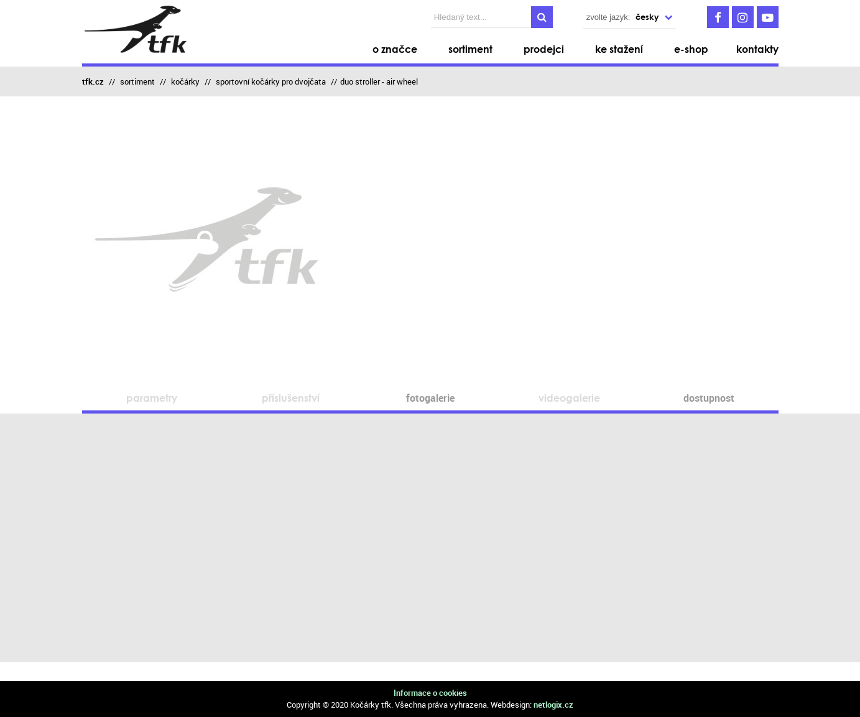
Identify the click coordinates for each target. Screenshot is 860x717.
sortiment (137, 81)
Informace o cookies (430, 692)
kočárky (185, 81)
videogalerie (569, 398)
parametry (151, 398)
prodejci (544, 49)
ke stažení (619, 49)
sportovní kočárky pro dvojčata (271, 81)
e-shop (691, 49)
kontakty (757, 49)
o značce (394, 49)
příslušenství (291, 398)
